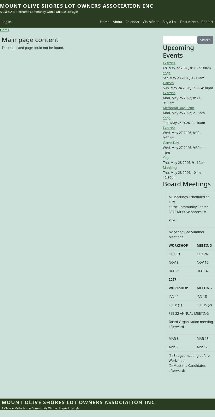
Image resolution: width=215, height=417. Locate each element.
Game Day (171, 142)
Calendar (133, 22)
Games (168, 83)
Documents (189, 22)
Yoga (167, 73)
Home (105, 22)
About (117, 22)
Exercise (169, 63)
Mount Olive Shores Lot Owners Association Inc (76, 5)
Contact (207, 22)
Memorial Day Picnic (178, 108)
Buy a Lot (169, 22)
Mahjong (170, 167)
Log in (6, 22)
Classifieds (151, 22)
